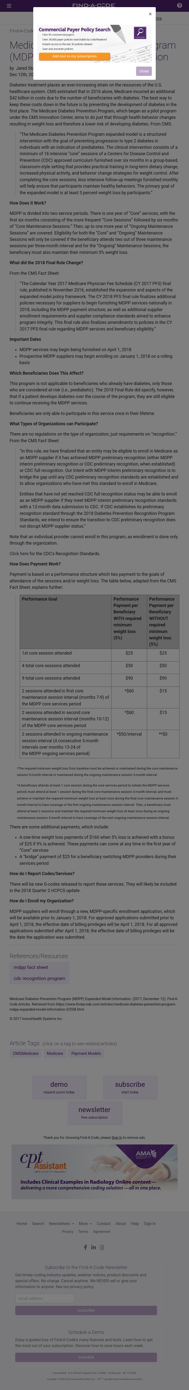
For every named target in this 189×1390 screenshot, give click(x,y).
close (144, 71)
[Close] (150, 14)
